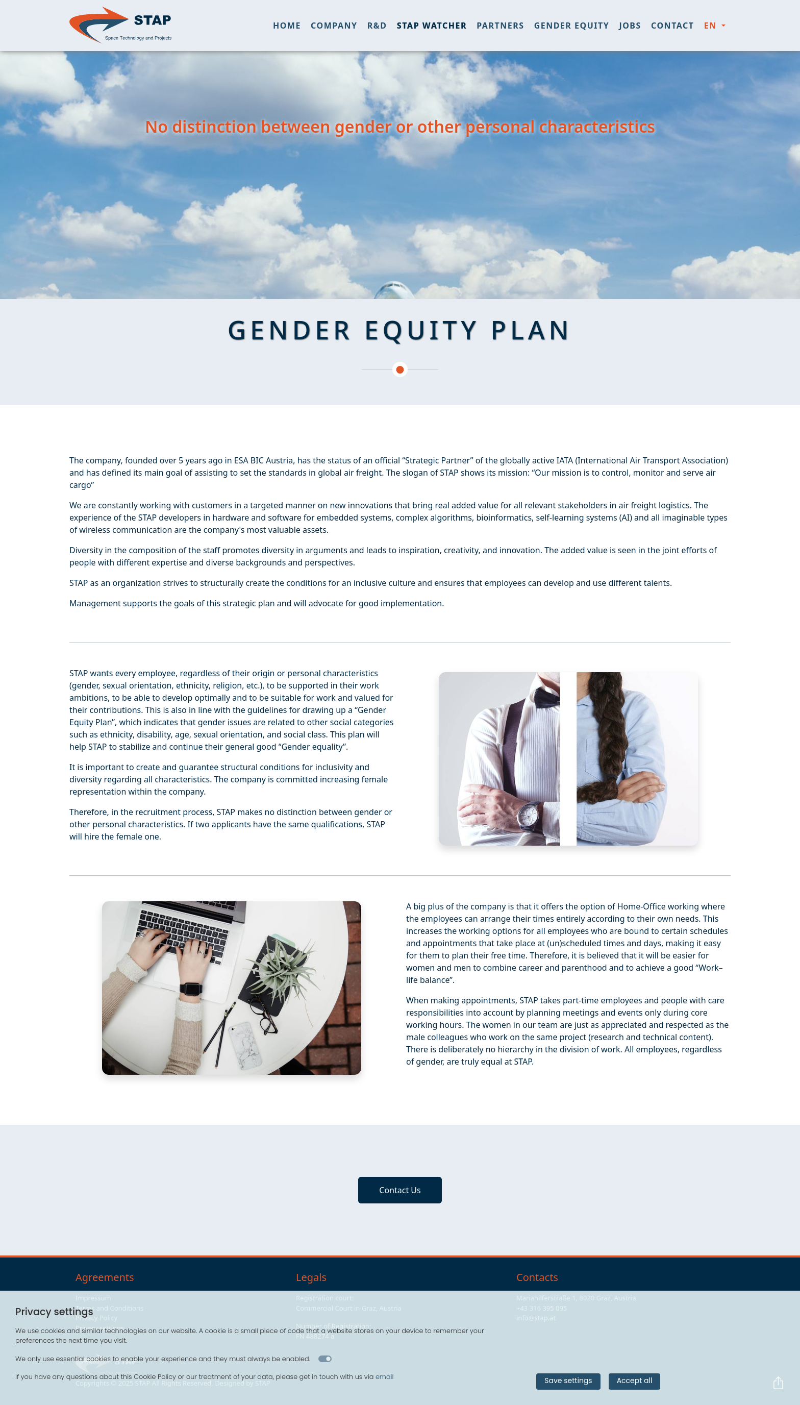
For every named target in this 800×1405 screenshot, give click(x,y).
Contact (672, 25)
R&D (377, 25)
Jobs (630, 25)
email (385, 1376)
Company (334, 25)
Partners (500, 25)
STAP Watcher (432, 25)
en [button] (712, 25)
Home (287, 25)
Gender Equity (572, 25)
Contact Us (399, 1190)
